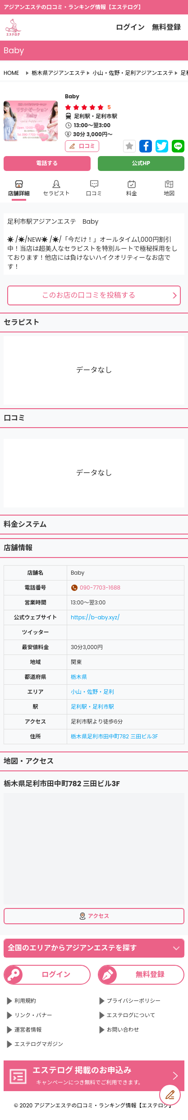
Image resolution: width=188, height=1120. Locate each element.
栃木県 (79, 677)
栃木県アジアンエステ (58, 73)
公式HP (141, 163)
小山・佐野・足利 (92, 692)
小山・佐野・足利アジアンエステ (132, 73)
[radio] (69, 107)
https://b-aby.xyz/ (95, 617)
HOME (11, 73)
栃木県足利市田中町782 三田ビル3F (114, 736)
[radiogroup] (84, 107)
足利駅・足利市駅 (92, 706)
